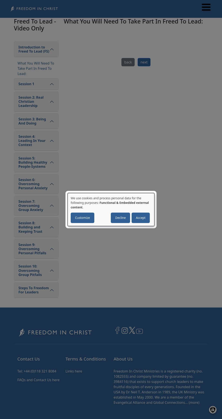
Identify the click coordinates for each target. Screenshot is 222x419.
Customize (82, 218)
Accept (140, 218)
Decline (120, 218)
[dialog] (111, 209)
